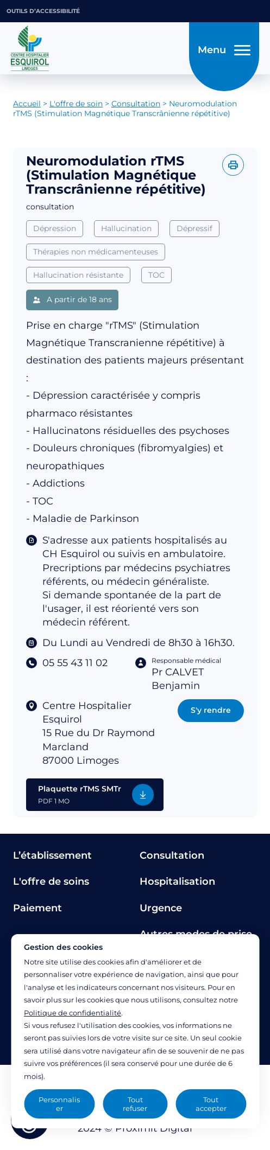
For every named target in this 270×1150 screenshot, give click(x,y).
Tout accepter (211, 1104)
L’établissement (52, 855)
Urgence (161, 908)
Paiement (37, 908)
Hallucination (126, 228)
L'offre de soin (76, 103)
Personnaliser (59, 1104)
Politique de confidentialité (72, 1012)
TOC (156, 275)
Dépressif (194, 228)
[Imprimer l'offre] (233, 165)
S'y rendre (211, 710)
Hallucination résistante (78, 275)
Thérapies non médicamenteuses (95, 252)
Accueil (27, 103)
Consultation (135, 103)
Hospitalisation (177, 881)
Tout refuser (135, 1104)
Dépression (54, 228)
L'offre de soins (51, 881)
